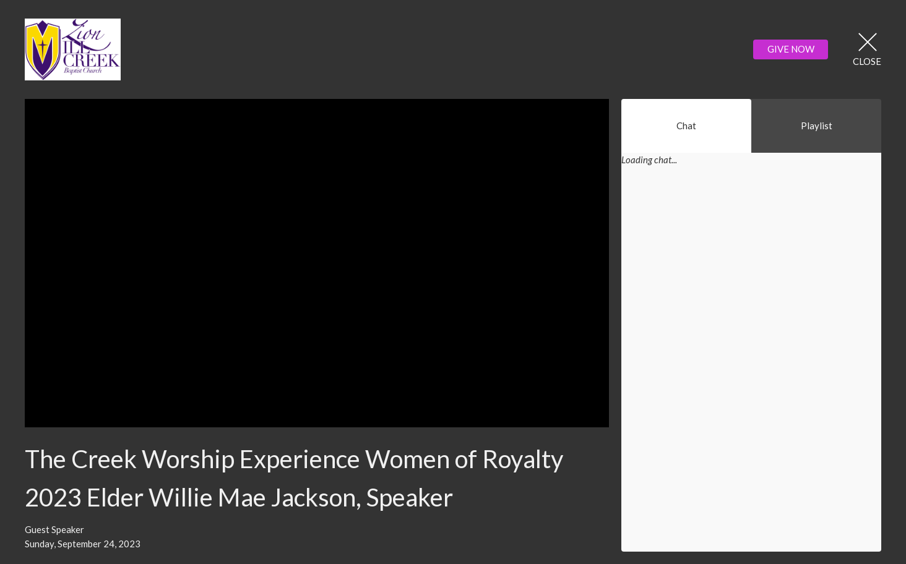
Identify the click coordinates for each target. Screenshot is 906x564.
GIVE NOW (790, 48)
